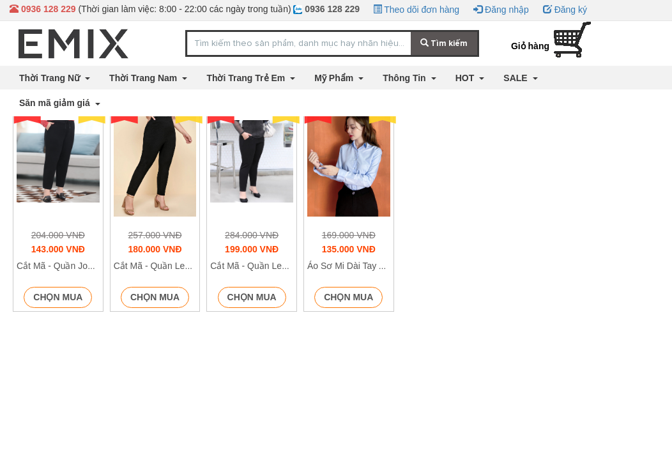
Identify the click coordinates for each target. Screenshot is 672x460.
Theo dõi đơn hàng (416, 9)
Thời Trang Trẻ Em (246, 78)
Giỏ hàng (530, 46)
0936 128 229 (326, 9)
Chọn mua (57, 297)
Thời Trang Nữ (50, 78)
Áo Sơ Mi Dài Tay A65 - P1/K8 (367, 266)
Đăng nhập (501, 9)
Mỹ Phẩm (335, 78)
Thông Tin (405, 78)
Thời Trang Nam (144, 78)
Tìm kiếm (444, 43)
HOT (466, 78)
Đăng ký (565, 9)
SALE (516, 78)
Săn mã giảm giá (56, 103)
